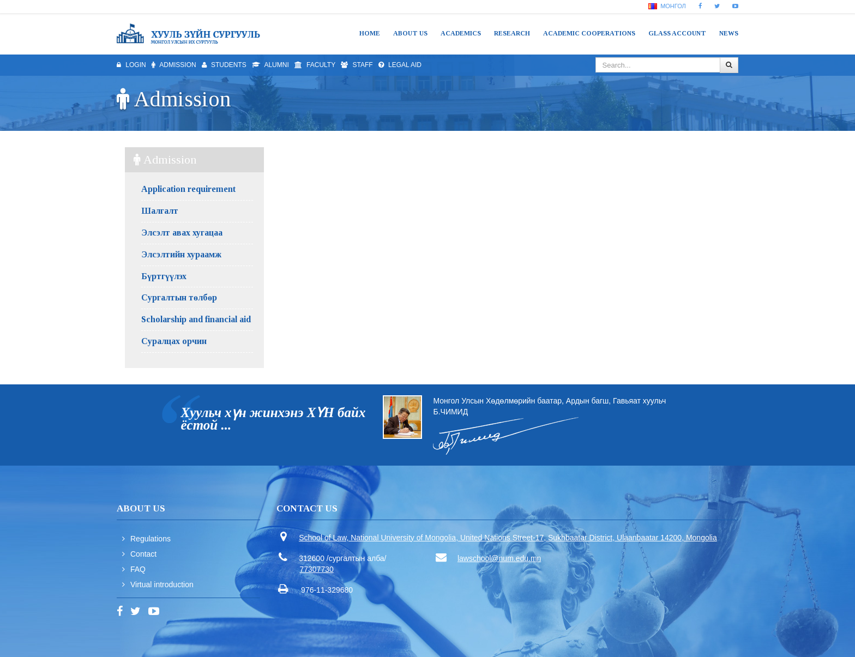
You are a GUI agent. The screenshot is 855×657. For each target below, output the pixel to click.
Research (512, 33)
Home (369, 33)
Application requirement (188, 189)
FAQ (138, 569)
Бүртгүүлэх (163, 276)
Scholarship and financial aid (196, 319)
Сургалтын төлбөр (179, 297)
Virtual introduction (162, 584)
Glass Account (677, 33)
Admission (174, 65)
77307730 (317, 569)
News (728, 33)
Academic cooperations (589, 33)
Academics (461, 33)
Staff (356, 65)
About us (410, 33)
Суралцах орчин (174, 341)
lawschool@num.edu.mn (499, 558)
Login (131, 65)
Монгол (667, 6)
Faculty (314, 65)
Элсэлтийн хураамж (181, 254)
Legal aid (400, 65)
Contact (143, 554)
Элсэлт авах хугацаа (181, 232)
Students (224, 65)
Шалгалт (159, 210)
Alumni (270, 65)
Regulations (150, 538)
